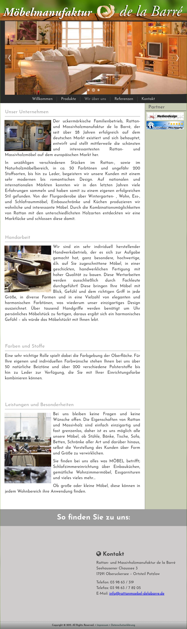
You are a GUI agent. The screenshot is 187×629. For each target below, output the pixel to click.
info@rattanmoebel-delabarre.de (136, 594)
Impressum (102, 625)
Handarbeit (17, 237)
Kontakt (148, 99)
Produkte (68, 99)
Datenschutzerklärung (123, 625)
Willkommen (42, 99)
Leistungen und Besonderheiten (39, 404)
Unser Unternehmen (27, 112)
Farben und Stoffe (25, 346)
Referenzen (123, 99)
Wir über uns (95, 99)
